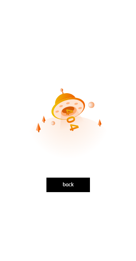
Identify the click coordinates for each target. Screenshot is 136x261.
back (68, 184)
